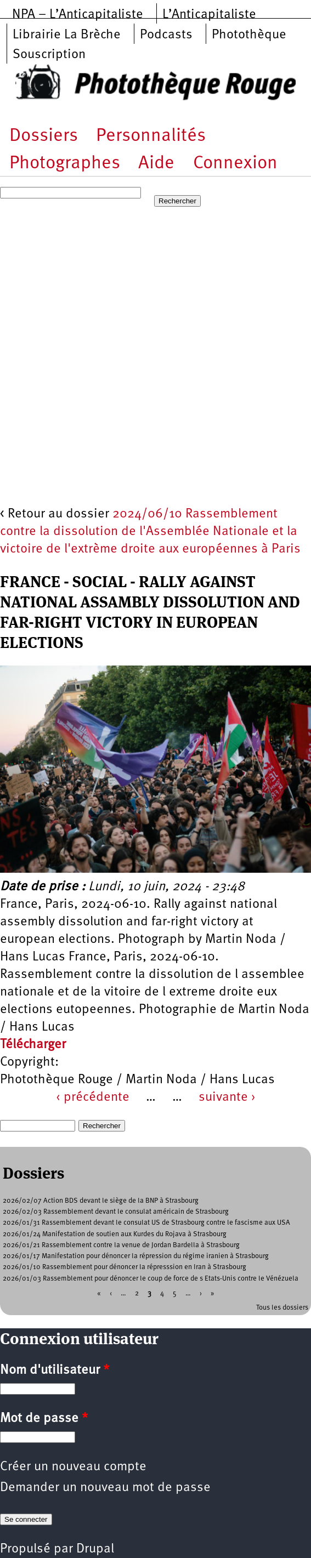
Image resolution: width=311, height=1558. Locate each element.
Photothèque (249, 35)
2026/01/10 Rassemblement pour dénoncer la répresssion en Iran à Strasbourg (124, 1267)
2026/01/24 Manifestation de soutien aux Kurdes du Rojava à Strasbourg (115, 1234)
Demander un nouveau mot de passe (105, 1487)
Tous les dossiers (282, 1307)
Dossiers (43, 136)
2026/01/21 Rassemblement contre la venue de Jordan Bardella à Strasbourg (121, 1245)
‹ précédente (92, 1097)
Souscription (49, 54)
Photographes (64, 164)
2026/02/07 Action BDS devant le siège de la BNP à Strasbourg (101, 1200)
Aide (156, 164)
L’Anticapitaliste (209, 14)
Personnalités (151, 136)
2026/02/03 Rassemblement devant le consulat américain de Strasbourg (116, 1211)
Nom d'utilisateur (54, 1370)
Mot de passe (44, 1418)
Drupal (95, 1549)
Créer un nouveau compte (73, 1467)
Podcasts (166, 35)
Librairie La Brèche (67, 35)
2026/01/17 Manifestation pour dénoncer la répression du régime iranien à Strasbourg (136, 1256)
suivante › (227, 1097)
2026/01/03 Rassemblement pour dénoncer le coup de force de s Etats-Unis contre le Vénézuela (150, 1278)
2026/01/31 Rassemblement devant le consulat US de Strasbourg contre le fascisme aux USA (146, 1222)
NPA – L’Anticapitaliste (77, 14)
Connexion (235, 164)
